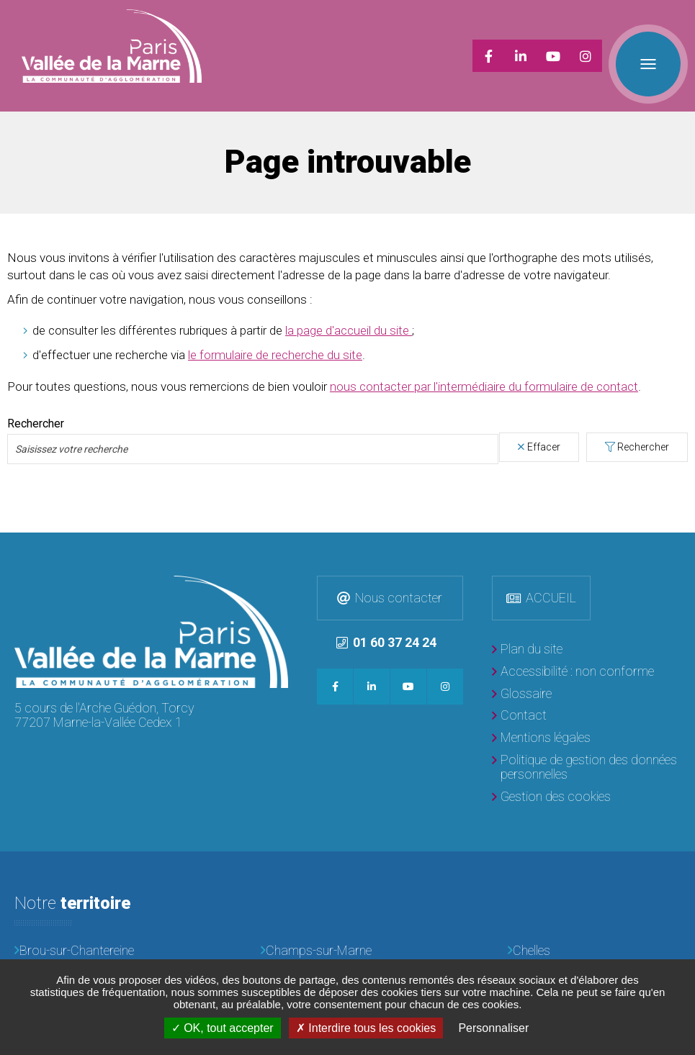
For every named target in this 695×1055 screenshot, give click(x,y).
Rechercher (643, 429)
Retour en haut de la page (680, 529)
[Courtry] (101, 953)
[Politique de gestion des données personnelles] (586, 749)
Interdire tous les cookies (366, 1028)
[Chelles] (594, 933)
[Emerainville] (594, 953)
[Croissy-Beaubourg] (347, 953)
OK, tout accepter (222, 1028)
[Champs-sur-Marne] (347, 933)
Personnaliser (493, 1028)
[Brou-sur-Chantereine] (101, 933)
